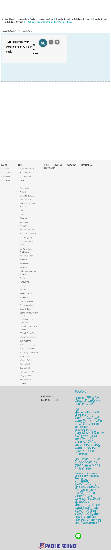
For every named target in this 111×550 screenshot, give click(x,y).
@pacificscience (54, 400)
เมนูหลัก (4, 165)
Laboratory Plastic (27, 19)
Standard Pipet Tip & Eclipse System (73, 19)
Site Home (10, 19)
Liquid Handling (46, 19)
